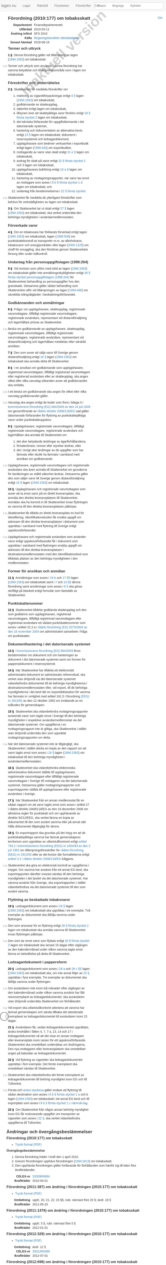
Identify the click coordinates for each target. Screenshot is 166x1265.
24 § (28, 713)
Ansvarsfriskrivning (65, 1263)
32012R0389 (41, 1182)
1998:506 (62, 232)
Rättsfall (42, 5)
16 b (53, 556)
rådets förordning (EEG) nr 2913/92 (72, 798)
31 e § (71, 148)
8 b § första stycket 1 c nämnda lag (48, 1042)
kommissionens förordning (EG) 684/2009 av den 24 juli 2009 (49, 394)
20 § (11, 912)
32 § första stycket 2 (71, 156)
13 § (11, 620)
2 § (10, 85)
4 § (73, 91)
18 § (11, 781)
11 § (11, 556)
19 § (11, 854)
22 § (86, 916)
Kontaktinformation (93, 1263)
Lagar (26, 5)
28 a (62, 912)
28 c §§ (76, 912)
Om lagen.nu (42, 1263)
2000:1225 (75, 241)
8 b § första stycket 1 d (63, 178)
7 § (10, 344)
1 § (10, 55)
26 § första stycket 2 (74, 869)
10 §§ (50, 560)
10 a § (64, 165)
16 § (43, 348)
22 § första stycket (73, 187)
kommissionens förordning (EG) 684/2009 (45, 620)
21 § (11, 966)
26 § (62, 854)
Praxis (101, 5)
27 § (63, 204)
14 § (11, 640)
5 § (10, 264)
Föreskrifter (83, 5)
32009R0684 (41, 1107)
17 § (11, 752)
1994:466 (27, 286)
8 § (10, 359)
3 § (10, 204)
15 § (11, 677)
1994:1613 (82, 1096)
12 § (11, 584)
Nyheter (135, 5)
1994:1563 (87, 55)
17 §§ (66, 556)
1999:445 (32, 143)
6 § (10, 305)
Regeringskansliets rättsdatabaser (57, 38)
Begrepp (118, 5)
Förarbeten (61, 5)
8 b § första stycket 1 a (55, 1033)
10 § (11, 476)
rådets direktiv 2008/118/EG (51, 398)
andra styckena (33, 1029)
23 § (11, 1049)
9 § (10, 413)
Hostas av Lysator (121, 1263)
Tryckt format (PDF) (28, 1079)
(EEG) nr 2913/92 (44, 666)
